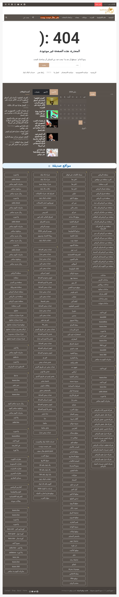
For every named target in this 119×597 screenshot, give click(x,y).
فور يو (45, 358)
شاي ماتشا (45, 428)
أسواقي (74, 264)
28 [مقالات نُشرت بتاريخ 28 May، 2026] (65, 118)
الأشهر (45, 92)
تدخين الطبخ (74, 499)
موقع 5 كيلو (74, 198)
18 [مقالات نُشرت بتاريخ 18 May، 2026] (77, 114)
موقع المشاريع (74, 456)
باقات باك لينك (45, 189)
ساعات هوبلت (103, 303)
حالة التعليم (74, 471)
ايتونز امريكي (44, 273)
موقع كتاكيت (74, 550)
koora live (103, 327)
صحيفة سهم (74, 541)
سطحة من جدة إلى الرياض (103, 243)
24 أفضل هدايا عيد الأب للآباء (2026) (40, 113)
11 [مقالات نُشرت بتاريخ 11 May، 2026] (77, 110)
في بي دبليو (74, 485)
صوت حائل (74, 508)
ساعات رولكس (103, 285)
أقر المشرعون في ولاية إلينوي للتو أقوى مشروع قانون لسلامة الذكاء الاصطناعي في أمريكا (17, 120)
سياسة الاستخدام (67, 72)
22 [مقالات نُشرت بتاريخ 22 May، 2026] (61, 114)
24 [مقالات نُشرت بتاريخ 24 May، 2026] (81, 118)
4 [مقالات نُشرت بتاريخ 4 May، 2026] (76, 105)
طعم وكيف (74, 363)
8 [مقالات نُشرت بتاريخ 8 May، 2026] (60, 105)
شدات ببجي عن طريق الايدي (45, 329)
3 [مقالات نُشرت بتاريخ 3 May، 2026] (80, 105)
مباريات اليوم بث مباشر (103, 359)
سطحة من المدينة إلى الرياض (103, 257)
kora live (103, 387)
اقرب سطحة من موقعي (103, 179)
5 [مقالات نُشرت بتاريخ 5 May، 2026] (72, 105)
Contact (7, 591)
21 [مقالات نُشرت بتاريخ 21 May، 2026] (65, 114)
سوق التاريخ (45, 460)
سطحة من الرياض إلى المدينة (103, 252)
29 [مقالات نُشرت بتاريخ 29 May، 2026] (61, 118)
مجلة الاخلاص (74, 574)
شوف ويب (74, 240)
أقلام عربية (74, 419)
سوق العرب (45, 456)
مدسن (74, 316)
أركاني (74, 372)
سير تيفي (16, 385)
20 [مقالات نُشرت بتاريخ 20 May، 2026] (69, 114)
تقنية (45, 208)
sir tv (16, 390)
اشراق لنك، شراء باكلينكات (45, 194)
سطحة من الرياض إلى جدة (103, 203)
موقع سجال (74, 433)
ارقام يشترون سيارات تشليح (16, 329)
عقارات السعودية (16, 464)
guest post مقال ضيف (45, 451)
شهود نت (74, 367)
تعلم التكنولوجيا (101, 17)
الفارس (74, 428)
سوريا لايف (16, 543)
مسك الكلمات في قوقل (74, 175)
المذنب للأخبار (74, 447)
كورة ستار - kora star (15, 538)
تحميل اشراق (74, 344)
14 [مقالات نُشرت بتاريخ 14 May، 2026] (65, 110)
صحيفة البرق (74, 513)
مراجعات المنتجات (67, 17)
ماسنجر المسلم (74, 536)
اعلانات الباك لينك (45, 198)
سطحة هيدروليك (16, 287)
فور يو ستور (45, 320)
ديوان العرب (74, 409)
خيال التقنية (74, 236)
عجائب (74, 297)
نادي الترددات (74, 330)
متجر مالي (74, 208)
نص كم (74, 203)
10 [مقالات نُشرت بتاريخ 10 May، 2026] (81, 110)
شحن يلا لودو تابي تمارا (45, 339)
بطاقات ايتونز (45, 386)
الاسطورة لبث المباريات (16, 367)
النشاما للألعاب (74, 461)
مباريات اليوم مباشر (103, 401)
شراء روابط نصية (45, 184)
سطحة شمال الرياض (103, 189)
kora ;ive (16, 557)
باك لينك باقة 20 (44, 465)
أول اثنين (74, 489)
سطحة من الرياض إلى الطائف (103, 217)
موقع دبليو (74, 442)
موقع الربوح (74, 503)
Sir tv (16, 376)
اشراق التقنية (74, 222)
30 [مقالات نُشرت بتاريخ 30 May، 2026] (84, 123)
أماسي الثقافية (74, 306)
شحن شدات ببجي (45, 362)
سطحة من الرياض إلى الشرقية (103, 227)
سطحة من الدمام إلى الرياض (103, 247)
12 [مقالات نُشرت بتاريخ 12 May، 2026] (73, 110)
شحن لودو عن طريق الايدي (45, 376)
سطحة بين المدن (16, 282)
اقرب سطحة (103, 184)
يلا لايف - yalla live (15, 548)
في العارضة (16, 445)
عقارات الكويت (16, 459)
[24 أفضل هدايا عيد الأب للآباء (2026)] (52, 114)
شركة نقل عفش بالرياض (103, 415)
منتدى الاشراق (45, 222)
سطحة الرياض (103, 175)
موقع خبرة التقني (74, 287)
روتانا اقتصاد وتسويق (45, 236)
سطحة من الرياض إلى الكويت (103, 261)
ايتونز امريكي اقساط (45, 348)
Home (25, 591)
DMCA (49, 72)
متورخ (74, 311)
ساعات (103, 275)
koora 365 (16, 567)
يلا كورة (16, 450)
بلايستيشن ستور (44, 390)
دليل (74, 555)
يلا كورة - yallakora (16, 553)
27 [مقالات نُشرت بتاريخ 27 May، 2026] (69, 118)
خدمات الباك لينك (29, 72)
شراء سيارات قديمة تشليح (16, 339)
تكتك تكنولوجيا (74, 269)
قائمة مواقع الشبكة (82, 590)
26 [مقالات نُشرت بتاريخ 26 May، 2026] (73, 118)
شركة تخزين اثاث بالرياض (103, 410)
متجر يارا (74, 400)
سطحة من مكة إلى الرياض (103, 212)
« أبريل (84, 128)
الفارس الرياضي (16, 487)
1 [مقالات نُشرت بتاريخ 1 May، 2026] (60, 101)
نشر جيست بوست (45, 446)
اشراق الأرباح (74, 395)
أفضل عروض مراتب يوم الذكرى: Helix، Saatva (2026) (16, 138)
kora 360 (103, 355)
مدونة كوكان (74, 273)
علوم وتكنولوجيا (16, 492)
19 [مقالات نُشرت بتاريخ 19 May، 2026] (73, 114)
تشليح (16, 311)
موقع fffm (74, 578)
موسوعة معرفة (74, 569)
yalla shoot (103, 392)
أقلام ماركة (103, 294)
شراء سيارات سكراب (16, 315)
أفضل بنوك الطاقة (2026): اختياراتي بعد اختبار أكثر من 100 (16, 143)
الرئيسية (111, 17)
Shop (14, 591)
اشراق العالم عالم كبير (45, 217)
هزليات (74, 475)
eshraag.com (65, 590)
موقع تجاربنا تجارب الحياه (45, 493)
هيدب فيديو (74, 348)
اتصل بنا (56, 72)
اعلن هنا (74, 179)
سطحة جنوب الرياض (16, 301)
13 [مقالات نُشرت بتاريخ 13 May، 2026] (69, 110)
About (19, 591)
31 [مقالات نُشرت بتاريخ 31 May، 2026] (81, 123)
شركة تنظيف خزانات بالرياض (103, 445)
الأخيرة (54, 92)
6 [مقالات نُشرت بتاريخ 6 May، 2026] (68, 105)
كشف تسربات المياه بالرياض (103, 450)
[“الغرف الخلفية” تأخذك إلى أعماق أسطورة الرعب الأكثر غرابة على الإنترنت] (52, 101)
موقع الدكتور (74, 494)
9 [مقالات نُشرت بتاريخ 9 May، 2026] (84, 110)
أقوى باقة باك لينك (45, 484)
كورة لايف (103, 312)
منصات (77, 17)
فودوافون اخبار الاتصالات (44, 203)
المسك (74, 480)
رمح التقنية (74, 353)
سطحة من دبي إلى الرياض (103, 238)
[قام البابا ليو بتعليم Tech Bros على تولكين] (52, 152)
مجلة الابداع (74, 325)
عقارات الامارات (16, 469)
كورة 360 (103, 345)
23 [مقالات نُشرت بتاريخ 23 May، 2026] (84, 118)
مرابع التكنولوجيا (74, 231)
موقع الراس (74, 452)
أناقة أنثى (74, 302)
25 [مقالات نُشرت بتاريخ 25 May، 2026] (77, 118)
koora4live (103, 322)
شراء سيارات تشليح (16, 320)
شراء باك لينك (45, 175)
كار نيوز (74, 283)
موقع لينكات (74, 532)
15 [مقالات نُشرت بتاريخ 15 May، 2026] (61, 110)
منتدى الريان (74, 583)
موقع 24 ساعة (74, 217)
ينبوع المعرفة (74, 466)
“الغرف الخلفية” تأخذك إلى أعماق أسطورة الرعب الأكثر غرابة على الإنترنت (39, 102)
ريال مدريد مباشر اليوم (16, 404)
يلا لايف (15, 348)
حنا (45, 419)
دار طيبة (74, 546)
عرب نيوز (74, 250)
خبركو (74, 212)
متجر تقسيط (45, 301)
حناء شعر (45, 414)
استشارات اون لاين (74, 334)
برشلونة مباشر (16, 189)
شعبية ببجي (45, 381)
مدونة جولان (74, 424)
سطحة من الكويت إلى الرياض (103, 266)
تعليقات (37, 92)
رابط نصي (40, 72)
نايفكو (74, 564)
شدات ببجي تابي (44, 264)
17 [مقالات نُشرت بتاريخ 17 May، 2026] (81, 114)
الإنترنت (92, 17)
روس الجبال (74, 414)
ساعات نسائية (103, 289)
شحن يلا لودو (44, 372)
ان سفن (74, 226)
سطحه (16, 278)
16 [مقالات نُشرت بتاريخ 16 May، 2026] (84, 114)
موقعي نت (74, 438)
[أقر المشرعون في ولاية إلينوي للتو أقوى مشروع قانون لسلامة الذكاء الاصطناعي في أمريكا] (52, 137)
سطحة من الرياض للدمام (103, 222)
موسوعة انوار (74, 391)
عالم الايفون (74, 259)
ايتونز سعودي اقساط (45, 278)
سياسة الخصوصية (82, 72)
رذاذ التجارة (74, 358)
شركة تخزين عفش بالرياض (103, 419)
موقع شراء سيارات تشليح (16, 325)
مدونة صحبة (74, 381)
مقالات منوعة (16, 501)
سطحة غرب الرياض (103, 198)
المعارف (74, 339)
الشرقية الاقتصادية (74, 255)
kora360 (103, 317)
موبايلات (84, 17)
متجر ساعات (103, 299)
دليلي (74, 194)
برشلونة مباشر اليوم (16, 408)
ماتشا (45, 423)
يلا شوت (103, 331)
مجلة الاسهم (74, 245)
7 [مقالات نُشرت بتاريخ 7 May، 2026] (64, 105)
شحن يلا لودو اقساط (45, 282)
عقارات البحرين (16, 473)
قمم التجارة (74, 522)
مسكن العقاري (16, 478)
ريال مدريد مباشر (16, 194)
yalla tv (16, 357)
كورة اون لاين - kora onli (15, 529)
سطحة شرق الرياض (103, 194)
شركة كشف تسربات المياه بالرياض (103, 439)
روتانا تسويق (74, 320)
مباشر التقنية (74, 377)
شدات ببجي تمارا (45, 254)
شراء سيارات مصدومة (16, 334)
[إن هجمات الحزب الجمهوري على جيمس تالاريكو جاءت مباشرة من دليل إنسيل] (52, 123)
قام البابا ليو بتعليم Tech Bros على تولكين (39, 152)
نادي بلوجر (74, 292)
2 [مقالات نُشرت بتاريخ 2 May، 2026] (84, 105)
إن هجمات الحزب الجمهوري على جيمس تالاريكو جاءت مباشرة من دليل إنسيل (39, 125)
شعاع (74, 405)
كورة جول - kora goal (16, 534)
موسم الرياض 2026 (45, 231)
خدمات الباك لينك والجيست (45, 442)
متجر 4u (45, 325)
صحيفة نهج (74, 278)
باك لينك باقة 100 (45, 475)
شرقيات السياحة (74, 386)
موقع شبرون (74, 517)
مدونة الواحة (74, 527)
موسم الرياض (45, 226)
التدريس (45, 212)
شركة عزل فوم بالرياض (103, 434)
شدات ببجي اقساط (45, 250)
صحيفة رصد (74, 560)
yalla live (16, 422)
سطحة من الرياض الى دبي (103, 233)
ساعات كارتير (103, 280)
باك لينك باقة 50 (44, 470)
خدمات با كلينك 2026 (45, 489)
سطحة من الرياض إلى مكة (103, 208)
